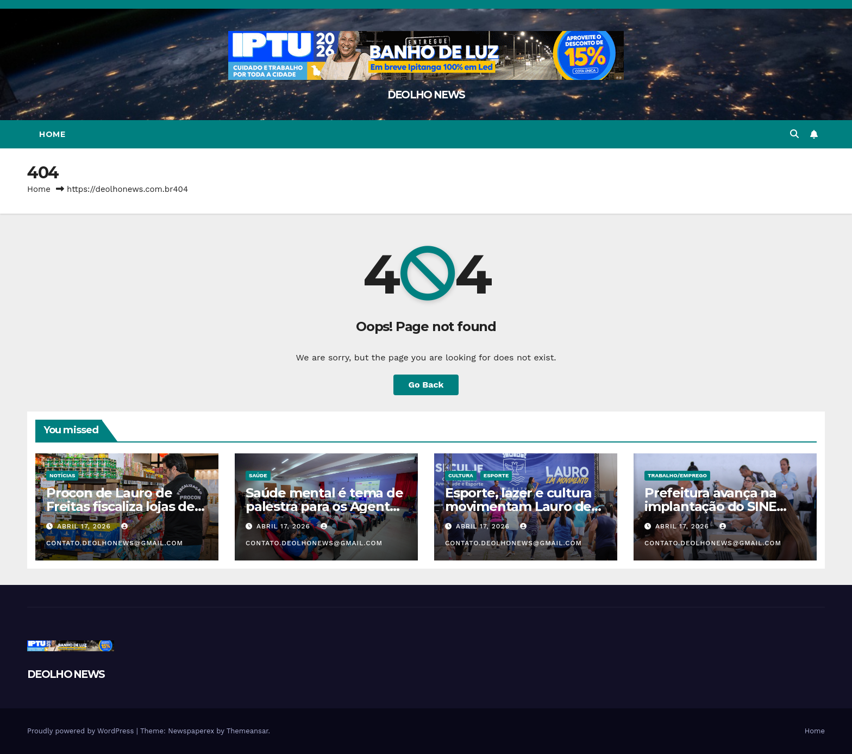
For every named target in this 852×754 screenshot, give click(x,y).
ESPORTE (496, 475)
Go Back (426, 384)
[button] (794, 134)
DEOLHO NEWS (426, 95)
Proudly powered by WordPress (81, 731)
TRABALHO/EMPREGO (677, 475)
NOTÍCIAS (62, 475)
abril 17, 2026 (85, 526)
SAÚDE (258, 475)
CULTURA (460, 475)
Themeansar (247, 731)
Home (52, 134)
